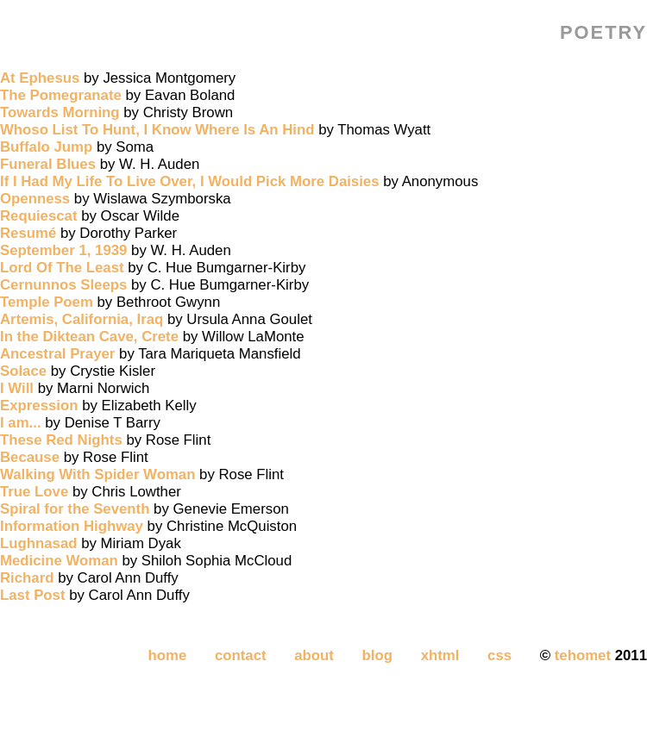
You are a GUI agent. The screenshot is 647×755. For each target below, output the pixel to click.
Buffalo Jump (46, 147)
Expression (39, 405)
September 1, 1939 (63, 250)
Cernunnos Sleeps (63, 285)
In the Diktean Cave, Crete (89, 336)
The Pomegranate (61, 95)
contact (241, 655)
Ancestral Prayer (57, 354)
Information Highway (71, 526)
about (314, 655)
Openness (35, 198)
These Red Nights (61, 440)
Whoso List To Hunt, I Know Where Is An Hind (157, 130)
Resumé (28, 233)
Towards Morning (60, 112)
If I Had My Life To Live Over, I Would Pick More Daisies (190, 181)
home (167, 655)
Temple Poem (46, 302)
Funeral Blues (48, 164)
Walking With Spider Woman (97, 474)
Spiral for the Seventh (74, 509)
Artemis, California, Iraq (81, 319)
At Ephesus (39, 78)
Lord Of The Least (62, 267)
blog (377, 655)
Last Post (33, 595)
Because (30, 457)
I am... (20, 423)
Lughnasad (39, 543)
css (499, 655)
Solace (23, 371)
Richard (26, 578)
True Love (34, 492)
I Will (17, 388)
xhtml (440, 655)
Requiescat (39, 216)
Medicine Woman (59, 560)
